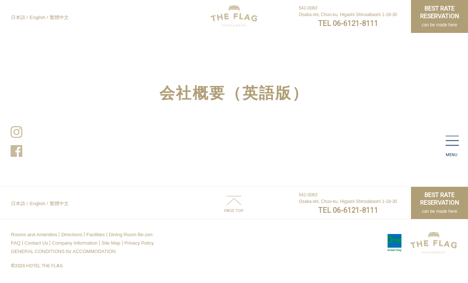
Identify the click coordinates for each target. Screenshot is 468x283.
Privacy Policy (139, 243)
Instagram (16, 132)
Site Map (111, 243)
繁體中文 (59, 17)
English (37, 17)
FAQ (15, 243)
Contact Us (36, 243)
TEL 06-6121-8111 (348, 23)
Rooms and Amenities (34, 234)
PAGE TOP (234, 210)
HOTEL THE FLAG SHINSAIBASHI (234, 15)
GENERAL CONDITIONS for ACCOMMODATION (63, 251)
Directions (71, 234)
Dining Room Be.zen (130, 234)
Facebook (16, 151)
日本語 (18, 17)
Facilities (95, 234)
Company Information (74, 243)
